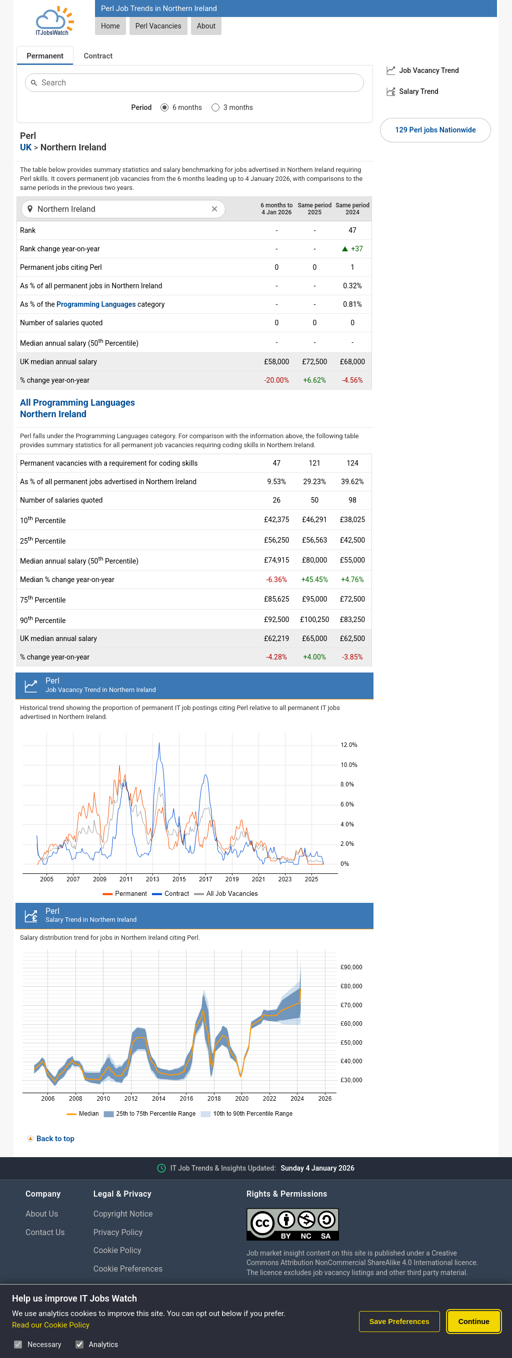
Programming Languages (96, 304)
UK (26, 147)
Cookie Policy (118, 1250)
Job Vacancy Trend (429, 70)
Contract (98, 55)
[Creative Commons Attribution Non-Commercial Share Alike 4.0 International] (366, 1220)
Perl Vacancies (159, 26)
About (206, 26)
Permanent (45, 55)
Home (110, 26)
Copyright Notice (123, 1214)
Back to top (55, 1138)
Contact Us (45, 1232)
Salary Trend (419, 91)
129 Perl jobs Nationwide (435, 130)
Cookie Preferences (128, 1269)
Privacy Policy (118, 1232)
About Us (42, 1214)
